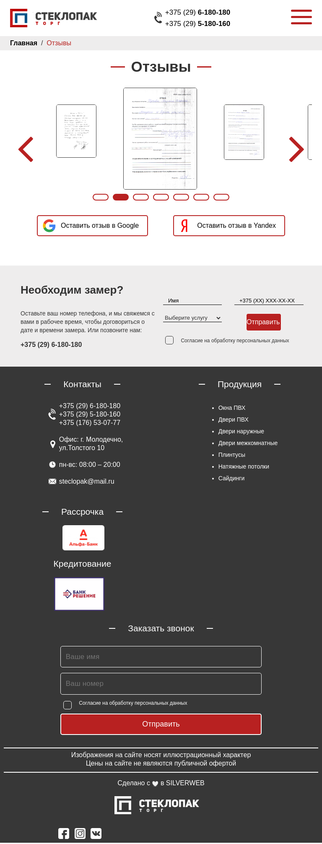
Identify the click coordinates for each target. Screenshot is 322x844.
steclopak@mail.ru (86, 483)
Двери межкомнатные (248, 444)
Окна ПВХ (230, 409)
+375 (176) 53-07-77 (89, 424)
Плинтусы (231, 456)
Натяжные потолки (244, 467)
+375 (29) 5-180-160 (90, 415)
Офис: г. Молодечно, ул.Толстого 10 (91, 445)
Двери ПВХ (232, 421)
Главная (23, 43)
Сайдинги (231, 479)
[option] (77, 131)
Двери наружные (241, 432)
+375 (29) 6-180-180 (90, 407)
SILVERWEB (186, 784)
